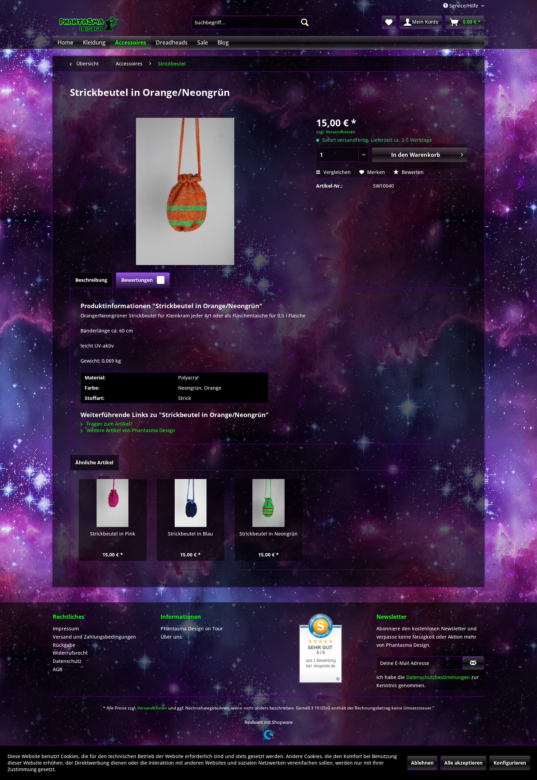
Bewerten (409, 172)
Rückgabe (64, 645)
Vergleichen (333, 172)
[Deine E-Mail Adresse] (419, 663)
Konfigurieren (510, 762)
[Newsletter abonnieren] (473, 663)
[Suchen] (305, 22)
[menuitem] (251, 22)
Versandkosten (152, 708)
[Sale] (202, 42)
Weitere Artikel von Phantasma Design (127, 430)
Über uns (171, 636)
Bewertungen (142, 280)
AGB (57, 669)
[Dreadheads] (171, 42)
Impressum (66, 628)
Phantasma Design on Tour (192, 628)
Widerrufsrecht (70, 653)
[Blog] (223, 42)
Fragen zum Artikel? (106, 423)
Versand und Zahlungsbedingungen (94, 636)
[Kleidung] (94, 42)
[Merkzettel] (389, 22)
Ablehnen (422, 762)
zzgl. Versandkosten (335, 132)
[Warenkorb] (464, 22)
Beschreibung (91, 280)
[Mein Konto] (420, 22)
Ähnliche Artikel (94, 462)
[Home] (65, 42)
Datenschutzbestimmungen (438, 677)
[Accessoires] (130, 42)
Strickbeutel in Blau (190, 533)
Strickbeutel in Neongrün (268, 533)
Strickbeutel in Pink (112, 533)
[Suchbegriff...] (251, 22)
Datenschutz (67, 661)
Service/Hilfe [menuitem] (461, 5)
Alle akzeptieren (463, 762)
